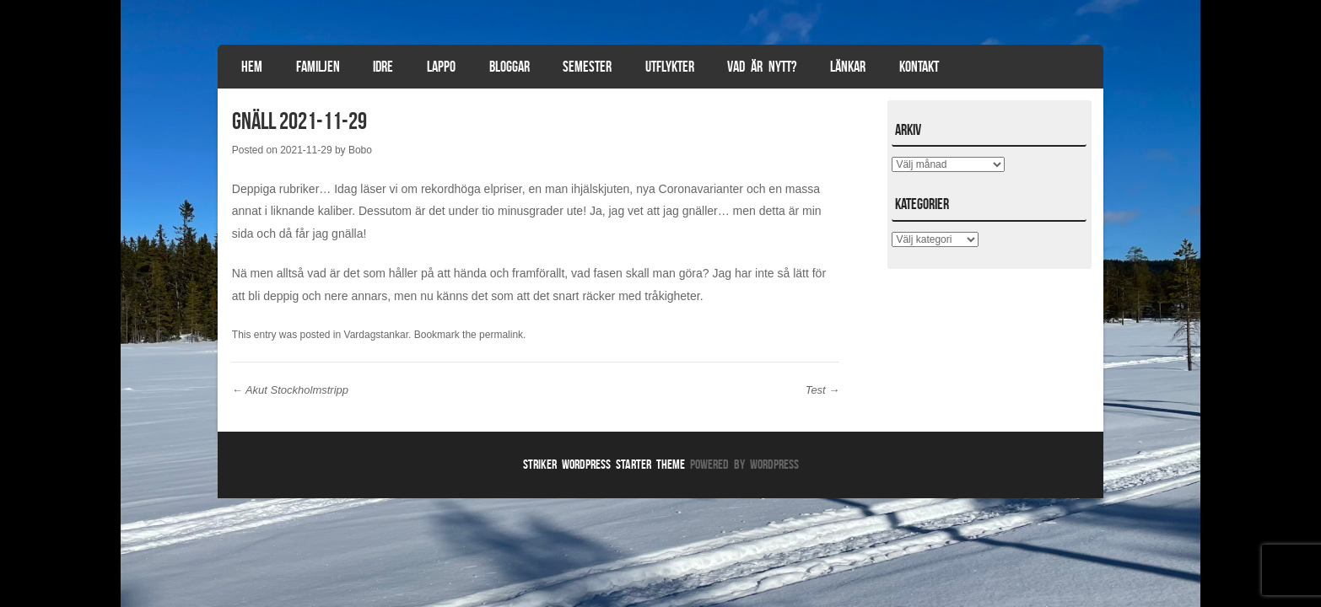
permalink (501, 335)
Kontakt (919, 66)
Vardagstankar (376, 335)
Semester (587, 66)
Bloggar (509, 66)
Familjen (318, 66)
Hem (251, 66)
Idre (383, 66)
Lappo (441, 66)
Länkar (847, 66)
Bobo (360, 150)
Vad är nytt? (761, 66)
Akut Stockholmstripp (290, 390)
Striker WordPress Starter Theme (604, 464)
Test (823, 390)
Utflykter (669, 66)
